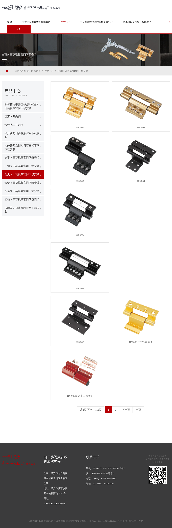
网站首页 (36, 71)
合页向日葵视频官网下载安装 (72, 71)
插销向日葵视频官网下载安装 (22, 199)
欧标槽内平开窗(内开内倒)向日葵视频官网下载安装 (22, 106)
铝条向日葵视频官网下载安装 (22, 191)
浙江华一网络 (136, 521)
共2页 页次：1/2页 (90, 409)
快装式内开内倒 (14, 124)
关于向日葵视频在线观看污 (36, 22)
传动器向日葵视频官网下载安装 (22, 209)
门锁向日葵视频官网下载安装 (22, 166)
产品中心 (65, 22)
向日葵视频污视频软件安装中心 (96, 22)
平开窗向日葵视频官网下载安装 (22, 135)
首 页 (9, 22)
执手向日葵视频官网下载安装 (22, 157)
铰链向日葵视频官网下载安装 (22, 182)
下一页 (126, 409)
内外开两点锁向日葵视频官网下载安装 (22, 147)
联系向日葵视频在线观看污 (137, 22)
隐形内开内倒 (13, 116)
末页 (138, 409)
